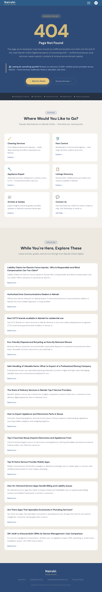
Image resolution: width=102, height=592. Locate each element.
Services (22, 579)
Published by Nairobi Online (61, 585)
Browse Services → (64, 81)
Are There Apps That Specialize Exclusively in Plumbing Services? (40, 509)
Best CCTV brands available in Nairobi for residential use (35, 318)
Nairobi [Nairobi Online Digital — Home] (10, 2)
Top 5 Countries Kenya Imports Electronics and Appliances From (39, 438)
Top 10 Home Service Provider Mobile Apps (28, 462)
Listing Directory (36, 579)
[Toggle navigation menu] (88, 3)
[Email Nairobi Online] (96, 3)
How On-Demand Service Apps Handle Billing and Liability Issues (39, 486)
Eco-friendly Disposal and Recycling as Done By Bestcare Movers (39, 342)
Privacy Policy (78, 579)
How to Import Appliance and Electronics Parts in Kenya (35, 414)
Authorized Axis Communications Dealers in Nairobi (33, 294)
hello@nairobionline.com (58, 579)
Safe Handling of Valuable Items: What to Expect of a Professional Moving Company (49, 366)
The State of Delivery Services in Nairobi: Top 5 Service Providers (39, 390)
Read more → (12, 283)
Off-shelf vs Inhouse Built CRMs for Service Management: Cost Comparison (45, 533)
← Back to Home (37, 81)
